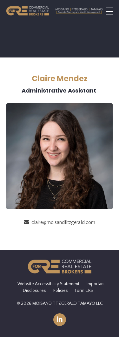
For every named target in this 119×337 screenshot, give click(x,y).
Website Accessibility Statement (48, 283)
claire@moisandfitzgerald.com (63, 222)
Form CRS (84, 290)
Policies (60, 290)
